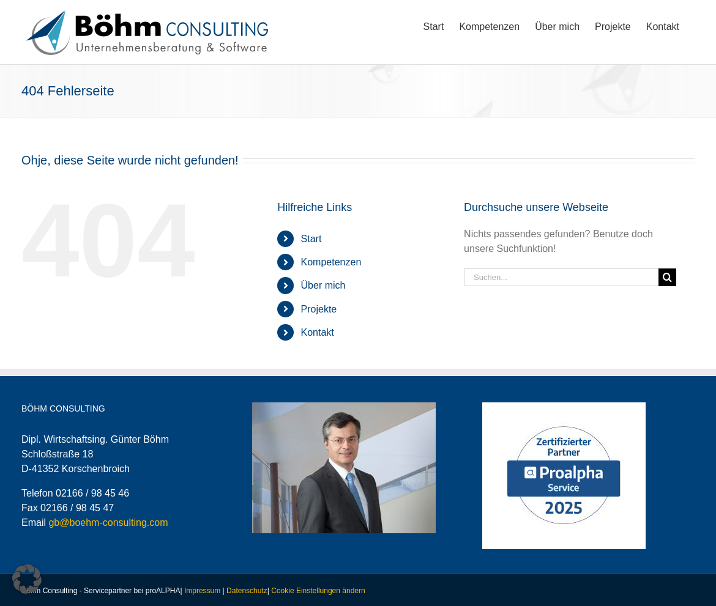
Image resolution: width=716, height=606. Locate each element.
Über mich (323, 285)
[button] (27, 579)
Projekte (319, 309)
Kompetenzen (331, 262)
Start (311, 239)
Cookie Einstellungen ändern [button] (318, 590)
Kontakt (317, 332)
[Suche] (667, 277)
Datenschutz (246, 590)
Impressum (202, 590)
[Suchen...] (561, 277)
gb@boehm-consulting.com (108, 522)
